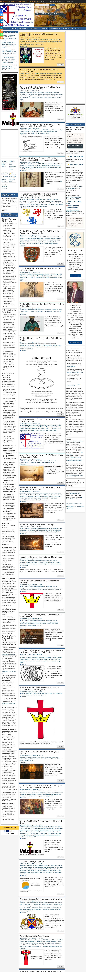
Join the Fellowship (75, 119)
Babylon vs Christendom (27, 92)
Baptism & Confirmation (27, 693)
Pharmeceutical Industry (52, 96)
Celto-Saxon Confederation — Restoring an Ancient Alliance (41, 899)
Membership (34, 28)
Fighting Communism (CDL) (47, 904)
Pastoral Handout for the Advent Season (34, 936)
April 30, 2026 (36, 197)
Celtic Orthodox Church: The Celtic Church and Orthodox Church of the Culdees (40, 420)
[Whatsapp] (1, 34)
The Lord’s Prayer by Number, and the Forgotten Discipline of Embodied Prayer (41, 616)
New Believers (22, 28)
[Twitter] (1, 14)
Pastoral (44, 498)
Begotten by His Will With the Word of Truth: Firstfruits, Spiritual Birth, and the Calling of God (39, 689)
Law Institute (58, 201)
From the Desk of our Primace (33, 94)
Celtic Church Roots (30, 39)
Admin (22, 73)
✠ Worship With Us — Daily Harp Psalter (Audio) (49, 14)
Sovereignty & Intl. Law (28, 44)
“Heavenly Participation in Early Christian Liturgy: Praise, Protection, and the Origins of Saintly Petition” (40, 125)
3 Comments (59, 73)
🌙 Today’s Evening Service (75, 164)
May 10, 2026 (36, 90)
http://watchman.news (75, 493)
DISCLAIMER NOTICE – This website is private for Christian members (39, 71)
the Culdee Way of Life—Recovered (5, 186)
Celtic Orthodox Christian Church (75, 372)
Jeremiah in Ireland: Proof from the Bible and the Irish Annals (41, 557)
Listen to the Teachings (75, 342)
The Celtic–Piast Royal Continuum (32, 862)
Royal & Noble (53, 241)
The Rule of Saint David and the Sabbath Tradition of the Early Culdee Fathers (42, 305)
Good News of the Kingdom (47, 94)
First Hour (80, 159)
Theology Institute (39, 44)
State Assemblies (55, 835)
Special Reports (52, 97)
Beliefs (22, 39)
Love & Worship (58, 496)
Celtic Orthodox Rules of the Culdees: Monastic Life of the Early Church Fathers (40, 269)
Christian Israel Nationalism (41, 39)
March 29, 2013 (30, 73)
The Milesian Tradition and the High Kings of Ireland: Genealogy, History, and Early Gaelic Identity (38, 195)
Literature (4, 28)
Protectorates (44, 204)
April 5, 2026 (36, 491)
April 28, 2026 (36, 272)
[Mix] (1, 31)
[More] (1, 37)
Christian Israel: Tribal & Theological (44, 130)
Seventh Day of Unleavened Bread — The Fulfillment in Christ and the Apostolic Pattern (41, 456)
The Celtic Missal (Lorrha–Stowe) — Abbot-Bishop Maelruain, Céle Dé (42, 339)
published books (71, 366)
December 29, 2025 (38, 755)
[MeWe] (1, 27)
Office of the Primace (26, 38)
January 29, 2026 (37, 691)
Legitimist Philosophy (29, 43)
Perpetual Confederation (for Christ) (44, 659)
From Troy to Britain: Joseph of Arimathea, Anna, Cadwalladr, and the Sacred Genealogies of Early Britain (41, 651)
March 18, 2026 (37, 559)
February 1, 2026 (37, 654)
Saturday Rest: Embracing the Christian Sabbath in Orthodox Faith (39, 35)
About (22, 425)
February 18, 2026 (37, 584)
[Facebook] (1, 11)
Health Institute (58, 94)
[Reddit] (1, 17)
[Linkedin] (1, 21)
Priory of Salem (51, 43)
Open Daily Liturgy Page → (75, 146)
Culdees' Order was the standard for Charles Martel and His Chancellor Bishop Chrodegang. (75, 459)
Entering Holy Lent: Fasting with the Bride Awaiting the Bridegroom (39, 582)
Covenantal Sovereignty (45, 41)
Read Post (60, 64)
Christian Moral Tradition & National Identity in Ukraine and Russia (41, 822)
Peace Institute (53, 202)
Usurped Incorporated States (51, 243)
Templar (43, 28)
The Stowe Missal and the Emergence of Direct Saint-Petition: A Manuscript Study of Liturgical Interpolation (39, 159)
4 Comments (24, 46)
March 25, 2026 (37, 526)
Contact (77, 28)
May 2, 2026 (36, 128)
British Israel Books (68, 28)
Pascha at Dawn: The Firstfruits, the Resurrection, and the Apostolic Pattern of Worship (40, 488)
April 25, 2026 (36, 423)
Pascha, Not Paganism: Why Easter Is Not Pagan (37, 525)
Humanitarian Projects (43, 830)
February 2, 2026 (37, 618)
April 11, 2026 (36, 459)
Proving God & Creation (29, 97)
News (13, 28)
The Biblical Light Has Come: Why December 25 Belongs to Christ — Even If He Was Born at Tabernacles (41, 786)
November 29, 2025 (38, 901)
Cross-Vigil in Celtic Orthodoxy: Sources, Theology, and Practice (39, 752)
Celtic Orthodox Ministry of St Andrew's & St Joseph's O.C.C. (20, 1)
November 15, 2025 (38, 938)
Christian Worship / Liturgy (32, 41)
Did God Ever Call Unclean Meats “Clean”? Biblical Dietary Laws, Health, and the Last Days (40, 88)
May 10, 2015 (36, 38)
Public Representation (53, 204)
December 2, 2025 (37, 825)
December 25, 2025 (38, 789)
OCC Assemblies (54, 28)
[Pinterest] (1, 24)
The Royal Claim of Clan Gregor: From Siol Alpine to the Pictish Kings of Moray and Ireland (39, 232)
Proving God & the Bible (41, 97)
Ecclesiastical (54, 41)
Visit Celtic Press (75, 275)
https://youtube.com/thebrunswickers (75, 441)
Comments (23, 101)
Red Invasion (28, 835)
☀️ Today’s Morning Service (75, 156)
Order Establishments (39, 167)
